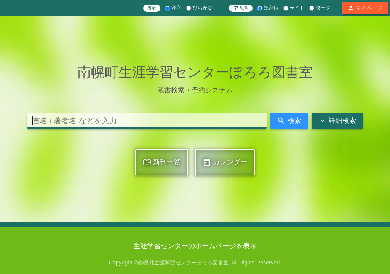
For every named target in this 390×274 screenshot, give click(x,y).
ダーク (320, 8)
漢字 (173, 8)
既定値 (267, 8)
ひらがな (199, 8)
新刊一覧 (162, 162)
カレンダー (225, 162)
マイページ (365, 8)
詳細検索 (337, 120)
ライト (294, 8)
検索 (289, 120)
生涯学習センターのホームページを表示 (195, 246)
